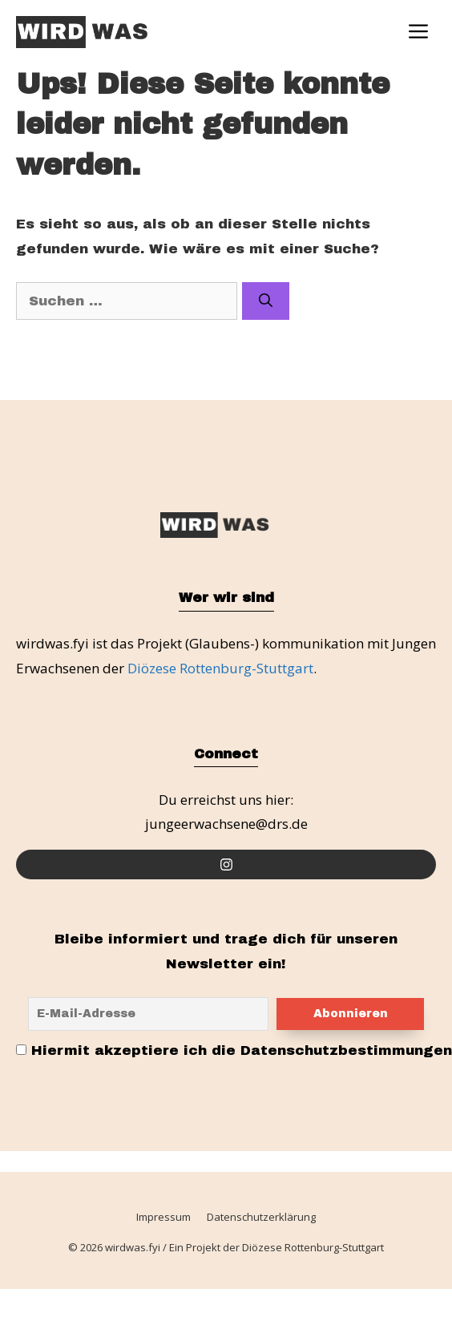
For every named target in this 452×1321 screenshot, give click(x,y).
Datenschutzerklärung (261, 1217)
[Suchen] (265, 301)
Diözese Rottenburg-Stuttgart (220, 668)
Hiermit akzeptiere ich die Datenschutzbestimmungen (234, 1050)
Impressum (163, 1217)
